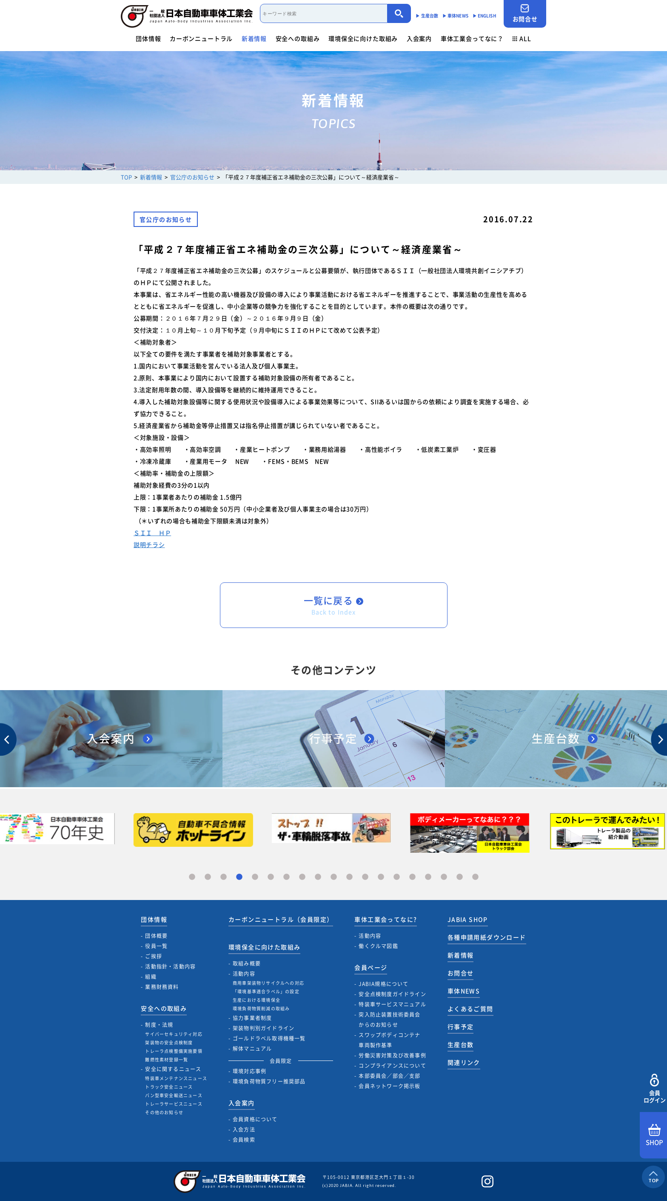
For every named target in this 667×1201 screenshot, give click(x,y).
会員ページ (370, 967)
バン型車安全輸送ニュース (173, 1095)
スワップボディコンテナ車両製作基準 (389, 1040)
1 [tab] (192, 877)
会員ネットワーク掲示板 (389, 1086)
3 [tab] (223, 877)
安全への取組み (298, 38)
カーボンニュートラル (201, 38)
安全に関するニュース (173, 1069)
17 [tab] (444, 877)
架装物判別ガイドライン (263, 1028)
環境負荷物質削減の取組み (261, 1008)
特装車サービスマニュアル (392, 1004)
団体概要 (156, 936)
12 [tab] (365, 877)
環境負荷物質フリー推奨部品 (269, 1081)
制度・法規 (159, 1025)
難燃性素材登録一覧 (166, 1059)
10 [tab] (333, 877)
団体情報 (148, 38)
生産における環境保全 (256, 1000)
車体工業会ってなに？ (472, 38)
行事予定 (461, 1026)
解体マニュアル (252, 1048)
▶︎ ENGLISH (484, 15)
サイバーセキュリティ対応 (173, 1034)
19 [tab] (475, 877)
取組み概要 (247, 963)
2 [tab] (207, 877)
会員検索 (244, 1140)
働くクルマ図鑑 (378, 946)
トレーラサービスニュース (173, 1104)
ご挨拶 (153, 956)
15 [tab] (412, 877)
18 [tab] (459, 877)
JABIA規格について (383, 984)
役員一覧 (156, 946)
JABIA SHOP (468, 919)
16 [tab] (428, 877)
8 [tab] (302, 877)
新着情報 (254, 38)
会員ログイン (654, 1089)
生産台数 (461, 1044)
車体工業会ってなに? (385, 919)
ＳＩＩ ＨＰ (152, 532)
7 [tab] (286, 877)
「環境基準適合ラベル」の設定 (266, 991)
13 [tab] (381, 877)
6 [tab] (270, 877)
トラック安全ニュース (169, 1086)
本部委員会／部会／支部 (389, 1076)
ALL (522, 38)
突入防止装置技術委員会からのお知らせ (389, 1020)
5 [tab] (255, 877)
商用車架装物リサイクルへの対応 (268, 983)
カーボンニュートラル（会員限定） (280, 919)
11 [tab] (349, 877)
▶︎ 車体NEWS (455, 15)
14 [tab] (396, 877)
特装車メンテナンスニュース (176, 1078)
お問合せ (525, 13)
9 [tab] (318, 877)
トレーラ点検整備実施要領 (173, 1051)
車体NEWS (464, 990)
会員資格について (255, 1119)
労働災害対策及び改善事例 (392, 1055)
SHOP (654, 1135)
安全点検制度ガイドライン (392, 994)
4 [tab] (239, 877)
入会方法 (244, 1129)
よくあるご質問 (470, 1008)
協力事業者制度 (252, 1018)
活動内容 (244, 973)
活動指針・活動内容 (170, 966)
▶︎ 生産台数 (427, 15)
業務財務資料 (162, 987)
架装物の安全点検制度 (169, 1042)
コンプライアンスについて (392, 1065)
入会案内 (419, 38)
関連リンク (464, 1062)
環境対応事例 (249, 1071)
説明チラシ (149, 544)
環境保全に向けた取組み (363, 38)
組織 (150, 976)
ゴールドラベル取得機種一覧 (269, 1038)
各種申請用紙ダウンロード (487, 937)
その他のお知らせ (164, 1112)
